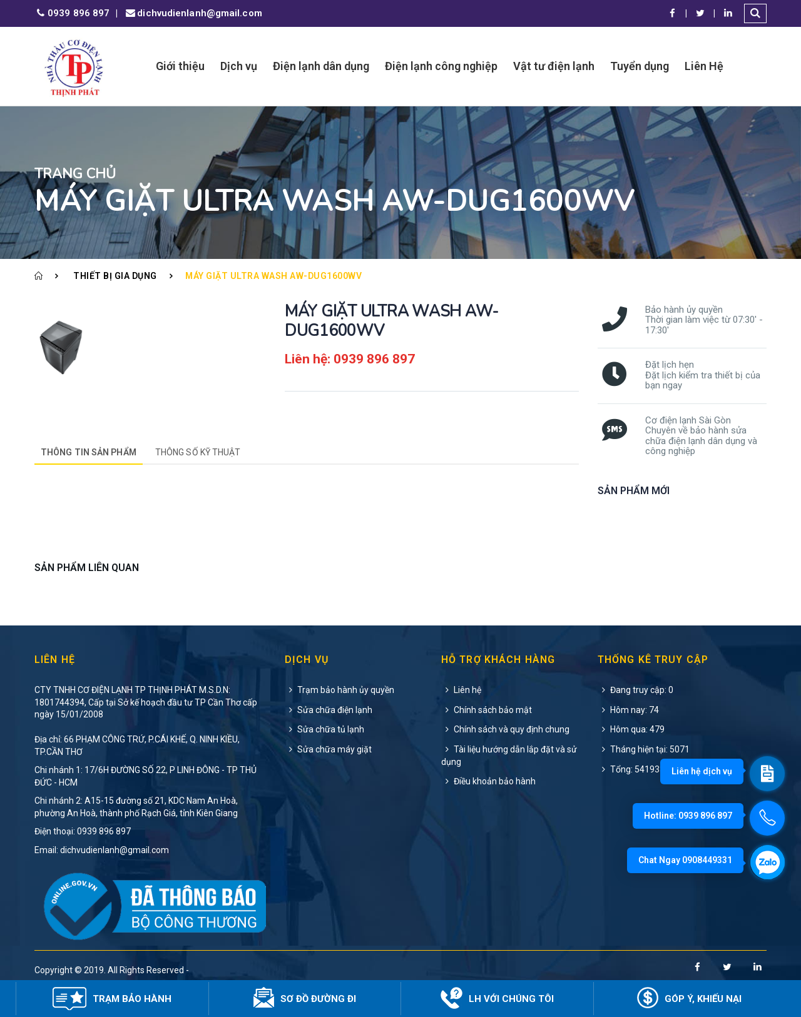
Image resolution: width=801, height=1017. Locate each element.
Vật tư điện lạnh (553, 66)
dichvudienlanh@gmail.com (193, 13)
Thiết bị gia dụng (115, 276)
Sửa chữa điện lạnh (328, 710)
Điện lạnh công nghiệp (441, 66)
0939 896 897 (72, 13)
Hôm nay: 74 (628, 710)
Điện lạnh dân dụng (321, 66)
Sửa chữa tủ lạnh (324, 729)
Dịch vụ (238, 66)
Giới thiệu (180, 66)
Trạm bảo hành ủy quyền (339, 690)
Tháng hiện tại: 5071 (644, 749)
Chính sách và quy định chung (505, 729)
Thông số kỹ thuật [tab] (198, 452)
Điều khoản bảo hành (488, 781)
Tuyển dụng (639, 66)
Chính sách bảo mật (486, 710)
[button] (755, 13)
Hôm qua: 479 (631, 729)
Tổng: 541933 (631, 769)
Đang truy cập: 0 (635, 690)
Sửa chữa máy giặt (328, 749)
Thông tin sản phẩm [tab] (88, 452)
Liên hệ (461, 690)
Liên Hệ (704, 66)
